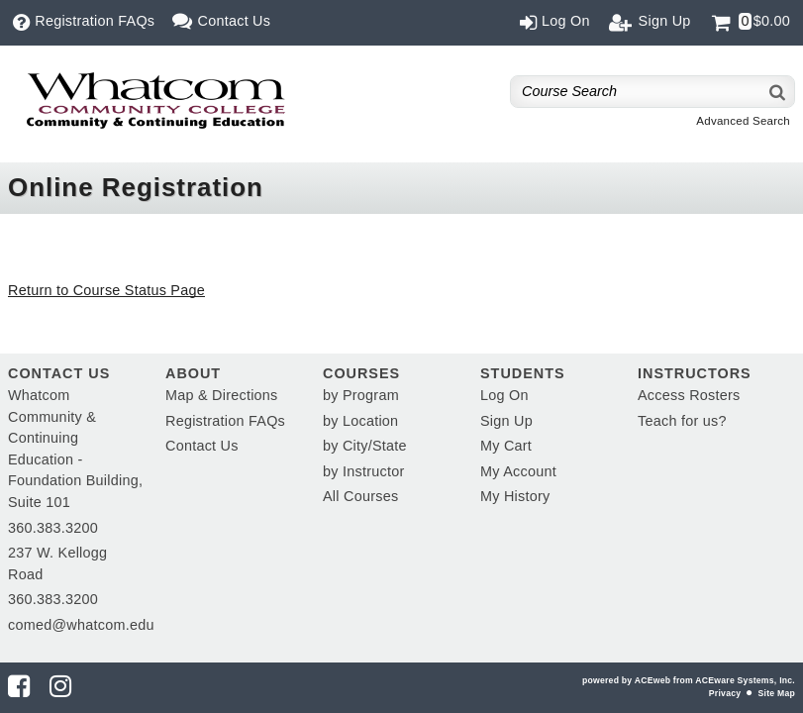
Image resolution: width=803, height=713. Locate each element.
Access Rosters (689, 395)
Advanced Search (743, 121)
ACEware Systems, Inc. (745, 680)
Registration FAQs (225, 421)
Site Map (776, 693)
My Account (518, 471)
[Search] (778, 91)
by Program (361, 395)
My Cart (506, 446)
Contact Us (202, 446)
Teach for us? (682, 421)
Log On (504, 395)
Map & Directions (221, 395)
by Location (360, 421)
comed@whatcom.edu (81, 625)
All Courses (360, 496)
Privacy (725, 693)
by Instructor (363, 471)
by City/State (365, 446)
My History (515, 496)
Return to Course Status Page (106, 290)
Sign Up (506, 421)
